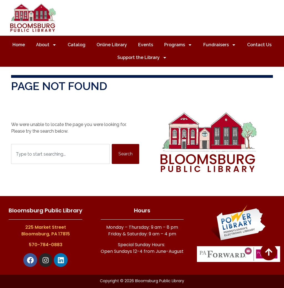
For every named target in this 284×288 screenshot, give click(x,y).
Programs (178, 45)
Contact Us (259, 44)
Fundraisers (219, 45)
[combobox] (60, 154)
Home (18, 44)
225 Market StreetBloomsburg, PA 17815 (45, 230)
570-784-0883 (45, 244)
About (46, 45)
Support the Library (142, 58)
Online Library (112, 44)
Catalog (76, 44)
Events (145, 44)
